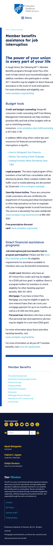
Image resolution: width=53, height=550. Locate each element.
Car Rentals (13, 402)
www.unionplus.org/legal (32, 186)
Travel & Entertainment (18, 376)
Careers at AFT (12, 513)
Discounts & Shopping (17, 389)
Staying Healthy (15, 386)
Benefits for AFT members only (21, 399)
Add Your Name (38, 433)
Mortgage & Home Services (19, 395)
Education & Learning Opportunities (22, 379)
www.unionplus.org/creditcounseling (35, 128)
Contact (9, 503)
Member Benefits (17, 30)
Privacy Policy (11, 518)
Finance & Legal (15, 382)
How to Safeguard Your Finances (25, 152)
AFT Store (10, 508)
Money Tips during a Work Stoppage (26, 156)
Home (8, 30)
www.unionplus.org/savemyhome (22, 214)
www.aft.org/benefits (29, 346)
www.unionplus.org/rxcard (24, 228)
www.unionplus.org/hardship (20, 93)
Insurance (13, 392)
